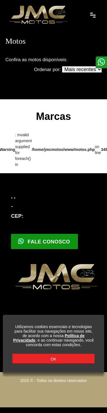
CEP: (17, 216)
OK (53, 359)
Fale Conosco (44, 241)
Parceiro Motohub (53, 391)
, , (13, 196)
